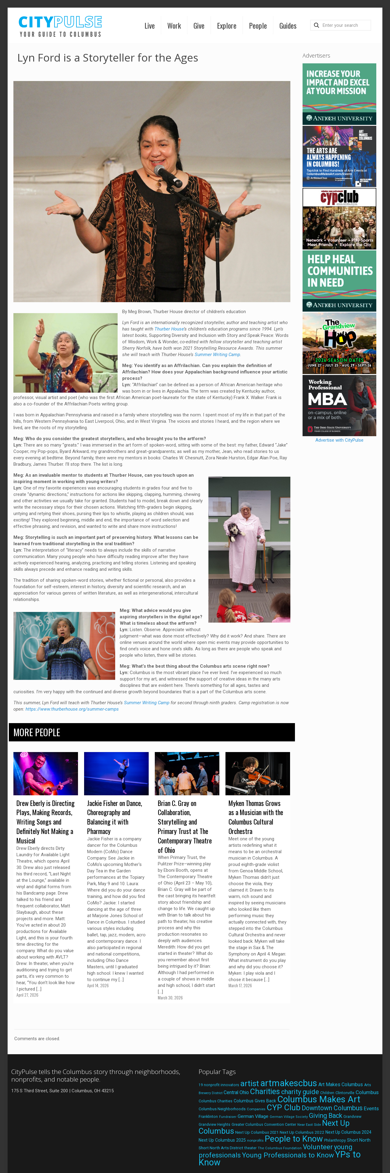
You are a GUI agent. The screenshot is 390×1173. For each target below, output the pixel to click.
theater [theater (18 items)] (250, 1148)
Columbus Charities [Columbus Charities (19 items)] (215, 1101)
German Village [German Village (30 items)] (253, 1116)
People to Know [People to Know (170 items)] (294, 1139)
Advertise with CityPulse (339, 440)
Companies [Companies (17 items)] (256, 1109)
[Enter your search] (340, 25)
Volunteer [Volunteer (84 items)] (318, 1147)
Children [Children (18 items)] (327, 1093)
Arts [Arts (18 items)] (367, 1085)
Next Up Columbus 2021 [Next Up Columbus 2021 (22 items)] (256, 1132)
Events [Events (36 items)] (371, 1108)
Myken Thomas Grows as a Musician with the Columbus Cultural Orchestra (256, 817)
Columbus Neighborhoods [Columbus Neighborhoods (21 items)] (222, 1109)
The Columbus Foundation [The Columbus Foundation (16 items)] (280, 1148)
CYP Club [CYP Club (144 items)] (283, 1107)
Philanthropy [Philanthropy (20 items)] (335, 1140)
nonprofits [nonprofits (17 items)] (255, 1140)
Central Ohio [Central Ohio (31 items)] (236, 1092)
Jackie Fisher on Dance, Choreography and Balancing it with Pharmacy (114, 817)
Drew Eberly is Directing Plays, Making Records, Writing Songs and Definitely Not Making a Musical (45, 821)
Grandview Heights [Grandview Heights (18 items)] (214, 1124)
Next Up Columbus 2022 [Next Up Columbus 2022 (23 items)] (302, 1132)
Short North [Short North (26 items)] (358, 1140)
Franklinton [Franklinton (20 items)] (208, 1116)
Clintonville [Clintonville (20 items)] (344, 1092)
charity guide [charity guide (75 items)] (300, 1092)
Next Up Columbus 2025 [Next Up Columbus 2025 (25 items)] (222, 1140)
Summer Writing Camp (217, 354)
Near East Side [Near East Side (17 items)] (309, 1124)
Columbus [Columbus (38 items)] (367, 1092)
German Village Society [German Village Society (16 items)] (289, 1117)
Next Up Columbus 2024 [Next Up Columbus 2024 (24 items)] (348, 1132)
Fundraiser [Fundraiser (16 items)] (227, 1117)
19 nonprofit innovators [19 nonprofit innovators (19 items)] (219, 1085)
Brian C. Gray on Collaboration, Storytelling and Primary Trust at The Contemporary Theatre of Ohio (185, 826)
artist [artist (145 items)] (249, 1083)
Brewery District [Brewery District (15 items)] (210, 1093)
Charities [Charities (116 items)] (265, 1091)
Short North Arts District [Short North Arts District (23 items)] (221, 1147)
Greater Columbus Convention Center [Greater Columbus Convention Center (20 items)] (264, 1124)
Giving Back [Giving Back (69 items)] (325, 1115)
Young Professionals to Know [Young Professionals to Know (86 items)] (288, 1155)
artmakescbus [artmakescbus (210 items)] (288, 1083)
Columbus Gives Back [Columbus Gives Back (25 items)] (255, 1100)
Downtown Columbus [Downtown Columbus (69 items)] (332, 1108)
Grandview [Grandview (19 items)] (352, 1117)
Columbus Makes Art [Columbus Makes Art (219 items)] (318, 1099)
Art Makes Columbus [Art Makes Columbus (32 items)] (340, 1084)
